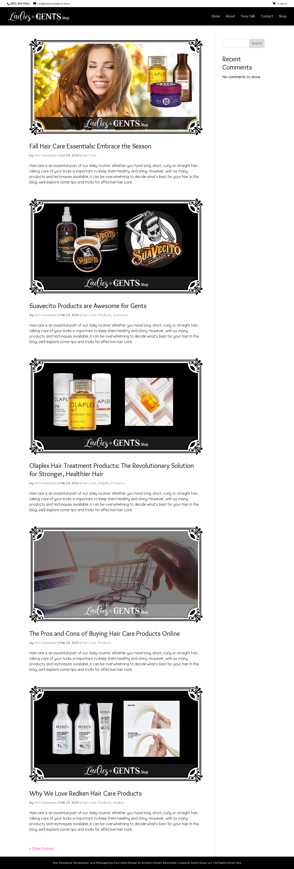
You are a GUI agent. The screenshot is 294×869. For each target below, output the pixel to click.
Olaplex (103, 483)
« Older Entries (41, 848)
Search (257, 43)
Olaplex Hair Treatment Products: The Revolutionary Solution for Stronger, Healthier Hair (111, 469)
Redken (118, 802)
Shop (283, 16)
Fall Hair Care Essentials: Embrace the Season (90, 146)
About (230, 16)
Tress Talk (248, 16)
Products (104, 315)
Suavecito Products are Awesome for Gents (88, 305)
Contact (267, 16)
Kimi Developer (45, 155)
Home (216, 16)
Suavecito (120, 315)
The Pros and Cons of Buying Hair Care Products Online (104, 633)
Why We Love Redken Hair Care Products (85, 793)
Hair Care (89, 155)
